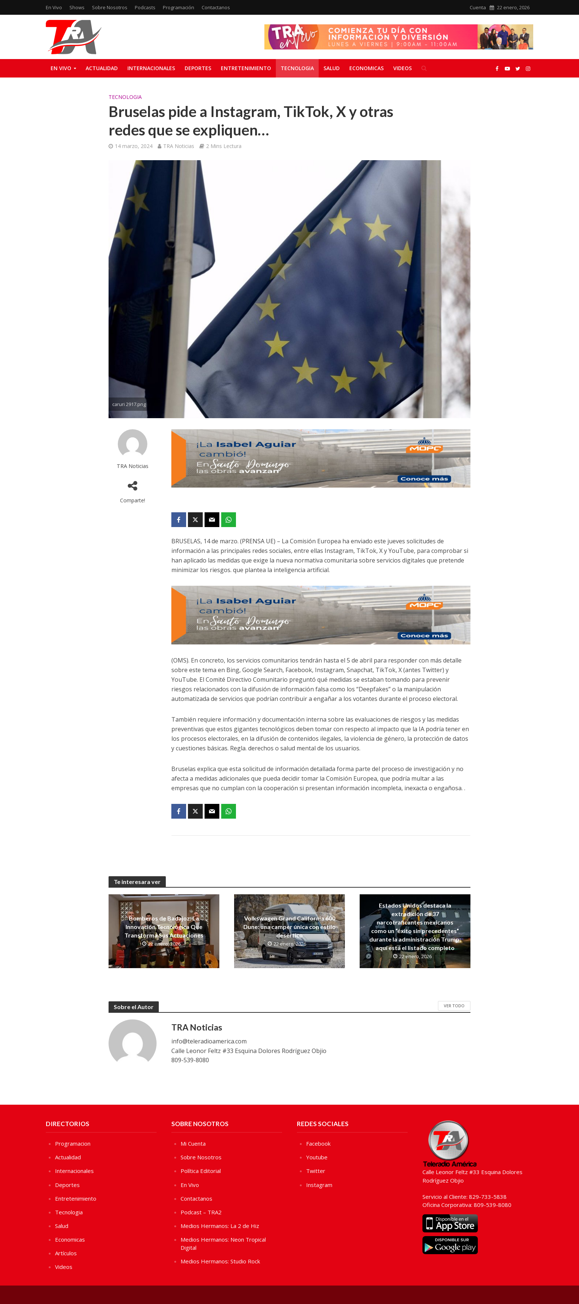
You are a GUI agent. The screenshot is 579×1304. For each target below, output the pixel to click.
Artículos (66, 1253)
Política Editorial (201, 1170)
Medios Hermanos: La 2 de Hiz (220, 1225)
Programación (178, 7)
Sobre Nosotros (109, 7)
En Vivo (54, 7)
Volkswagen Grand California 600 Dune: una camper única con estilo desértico (289, 927)
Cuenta (478, 7)
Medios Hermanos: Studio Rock (220, 1261)
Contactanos (216, 7)
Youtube (317, 1157)
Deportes (198, 68)
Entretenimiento (246, 68)
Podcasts (145, 7)
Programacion (72, 1143)
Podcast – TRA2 (201, 1212)
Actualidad (102, 68)
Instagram (319, 1184)
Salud (331, 68)
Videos (402, 68)
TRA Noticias (178, 145)
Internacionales (151, 68)
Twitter (315, 1170)
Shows (77, 7)
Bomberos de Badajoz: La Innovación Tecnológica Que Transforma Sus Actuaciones (163, 927)
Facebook (318, 1143)
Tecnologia (297, 68)
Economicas (366, 68)
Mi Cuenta (193, 1143)
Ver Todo (454, 1005)
